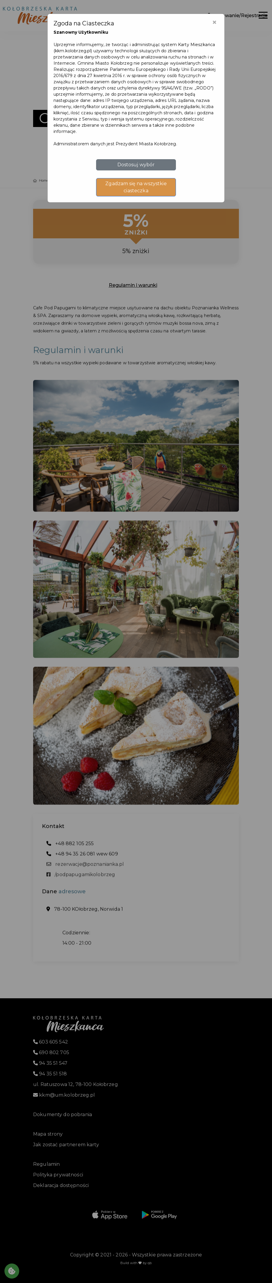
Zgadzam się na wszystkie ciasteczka (135, 187)
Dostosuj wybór (136, 164)
